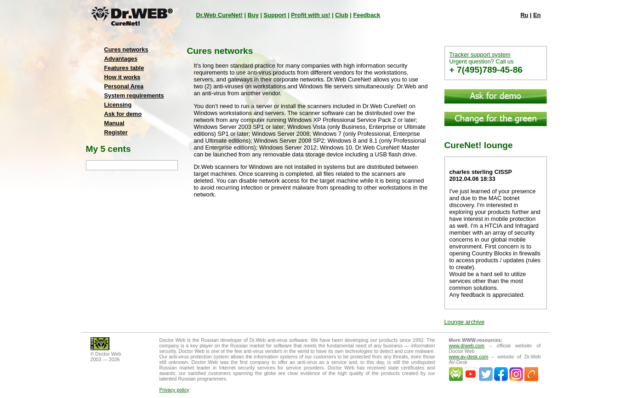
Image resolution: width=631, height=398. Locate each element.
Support (275, 15)
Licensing (118, 104)
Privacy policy (174, 389)
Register (116, 132)
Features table (124, 67)
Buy (253, 15)
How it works (122, 77)
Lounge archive (464, 321)
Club (341, 15)
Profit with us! (310, 15)
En (536, 15)
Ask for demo (123, 113)
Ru (524, 15)
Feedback (366, 15)
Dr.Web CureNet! (219, 15)
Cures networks (126, 49)
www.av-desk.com (469, 356)
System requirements (134, 95)
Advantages (121, 58)
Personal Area (124, 86)
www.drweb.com (467, 345)
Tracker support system (480, 54)
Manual (114, 123)
